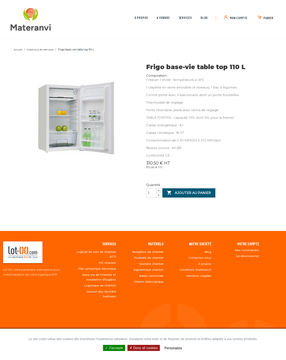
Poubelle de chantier (149, 257)
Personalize (173, 348)
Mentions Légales (198, 275)
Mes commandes (247, 250)
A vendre (163, 18)
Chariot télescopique (149, 281)
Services (185, 18)
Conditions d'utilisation (195, 269)
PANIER (268, 18)
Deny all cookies (144, 348)
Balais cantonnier (151, 275)
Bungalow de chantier (148, 251)
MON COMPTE (239, 18)
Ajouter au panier (189, 193)
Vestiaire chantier (151, 263)
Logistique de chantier (100, 285)
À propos (141, 18)
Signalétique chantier (149, 269)
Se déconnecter (247, 256)
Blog (204, 18)
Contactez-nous (199, 257)
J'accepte (114, 348)
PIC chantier (107, 262)
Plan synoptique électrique (97, 268)
